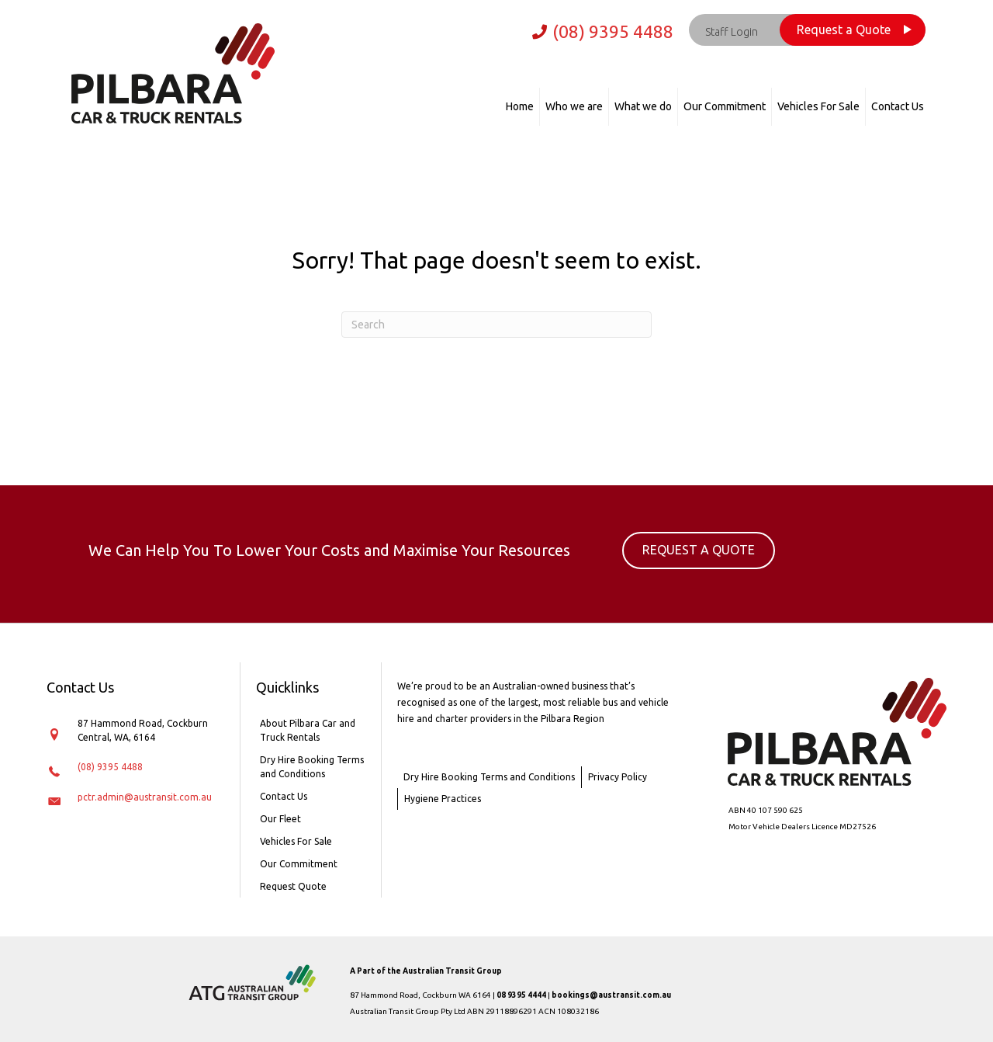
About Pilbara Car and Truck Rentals (307, 730)
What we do (643, 106)
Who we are (574, 106)
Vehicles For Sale (818, 106)
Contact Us (897, 106)
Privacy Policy (617, 777)
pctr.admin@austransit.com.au (145, 797)
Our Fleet (280, 819)
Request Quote (293, 886)
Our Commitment (724, 106)
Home (520, 106)
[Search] (496, 324)
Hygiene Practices (442, 799)
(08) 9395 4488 (612, 31)
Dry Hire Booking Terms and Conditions (312, 767)
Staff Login (731, 32)
